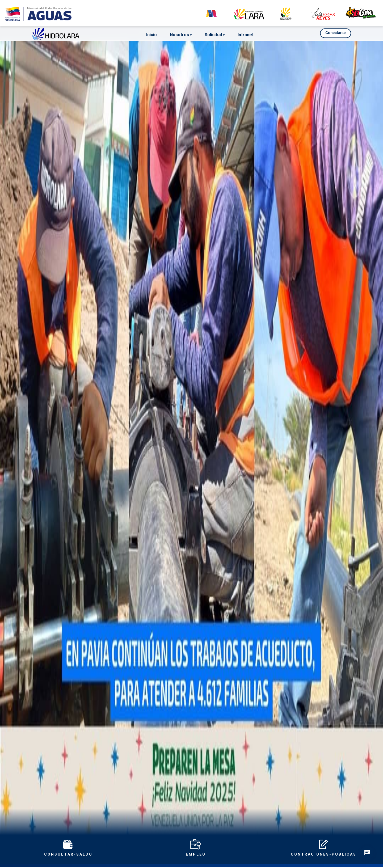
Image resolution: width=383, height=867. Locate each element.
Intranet (246, 34)
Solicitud (215, 34)
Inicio (151, 34)
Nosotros (181, 34)
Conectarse (335, 33)
